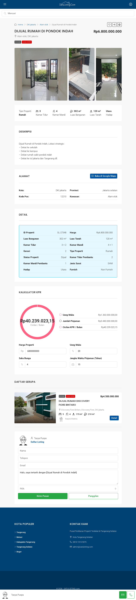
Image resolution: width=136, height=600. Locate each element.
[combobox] (68, 489)
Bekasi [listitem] (18, 537)
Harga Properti (26, 345)
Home (20, 25)
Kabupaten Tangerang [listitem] (24, 542)
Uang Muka (75, 345)
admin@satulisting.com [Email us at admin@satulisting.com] (83, 547)
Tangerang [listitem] (20, 532)
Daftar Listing (37, 442)
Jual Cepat (27, 42)
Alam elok (44, 25)
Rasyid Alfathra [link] (71, 419)
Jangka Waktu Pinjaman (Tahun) (86, 358)
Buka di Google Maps (103, 176)
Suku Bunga (25, 358)
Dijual (17, 42)
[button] (109, 24)
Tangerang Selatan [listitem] (23, 547)
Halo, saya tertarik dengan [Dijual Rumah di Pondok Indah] (68, 477)
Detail (114, 418)
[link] (35, 407)
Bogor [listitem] (18, 552)
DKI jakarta (31, 25)
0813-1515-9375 (79, 542)
